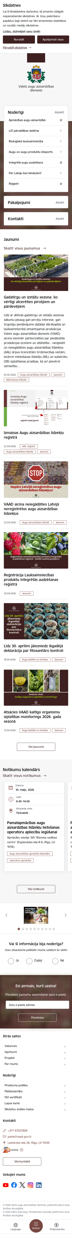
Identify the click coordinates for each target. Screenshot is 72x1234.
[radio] (13, 960)
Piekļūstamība (13, 1091)
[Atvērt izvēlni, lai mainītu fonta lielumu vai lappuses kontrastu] (56, 1227)
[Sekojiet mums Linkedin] (39, 1185)
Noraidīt (19, 39)
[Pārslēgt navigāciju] (36, 1226)
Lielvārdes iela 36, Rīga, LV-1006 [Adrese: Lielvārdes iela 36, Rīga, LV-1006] (29, 1143)
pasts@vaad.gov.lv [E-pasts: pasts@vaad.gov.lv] (19, 1136)
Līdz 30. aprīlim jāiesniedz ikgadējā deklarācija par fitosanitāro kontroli (33, 648)
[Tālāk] (65, 915)
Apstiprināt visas (53, 39)
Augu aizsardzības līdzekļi (33, 374)
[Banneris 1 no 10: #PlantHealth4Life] (36, 915)
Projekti (9, 1058)
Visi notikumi (36, 889)
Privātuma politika (16, 1085)
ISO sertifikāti (13, 1097)
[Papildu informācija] (21, 1149)
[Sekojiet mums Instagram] (30, 1185)
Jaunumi (58, 374)
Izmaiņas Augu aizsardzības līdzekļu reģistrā (34, 435)
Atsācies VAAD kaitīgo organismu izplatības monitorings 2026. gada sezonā (32, 717)
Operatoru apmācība (20, 860)
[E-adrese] (10, 1150)
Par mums (11, 1064)
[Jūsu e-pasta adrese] (37, 1005)
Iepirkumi (11, 1052)
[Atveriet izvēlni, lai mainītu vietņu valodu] (15, 1227)
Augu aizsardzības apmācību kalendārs (30, 853)
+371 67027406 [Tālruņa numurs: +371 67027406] (18, 1130)
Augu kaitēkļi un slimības (35, 659)
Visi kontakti (22, 1161)
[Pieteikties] (37, 1018)
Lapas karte (12, 1103)
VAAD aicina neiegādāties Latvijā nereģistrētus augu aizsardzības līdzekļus (31, 509)
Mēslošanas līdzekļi (16, 379)
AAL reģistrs (28, 446)
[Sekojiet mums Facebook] (14, 1185)
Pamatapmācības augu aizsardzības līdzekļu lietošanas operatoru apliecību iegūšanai (33, 827)
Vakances (11, 1046)
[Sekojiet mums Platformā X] (22, 1185)
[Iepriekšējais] (6, 915)
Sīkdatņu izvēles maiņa (19, 1109)
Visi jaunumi (36, 746)
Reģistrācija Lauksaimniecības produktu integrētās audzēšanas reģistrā (31, 580)
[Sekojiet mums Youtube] (6, 1185)
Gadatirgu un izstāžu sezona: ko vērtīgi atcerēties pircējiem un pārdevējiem (31, 302)
